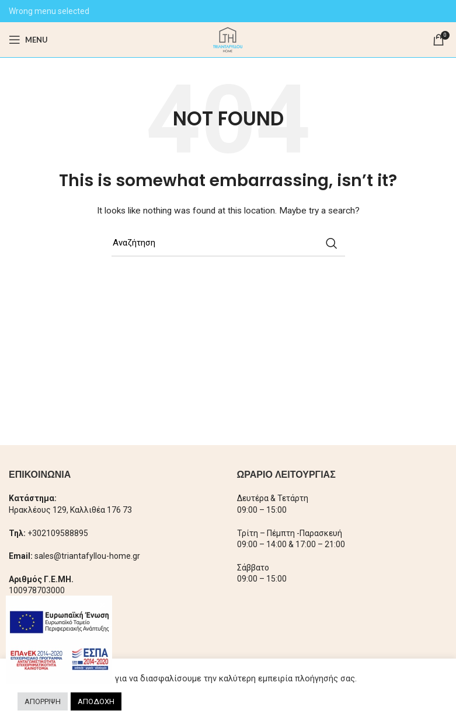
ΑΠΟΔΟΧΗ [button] (96, 701)
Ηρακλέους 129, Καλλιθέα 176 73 (70, 509)
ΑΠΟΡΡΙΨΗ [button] (43, 701)
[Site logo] (228, 39)
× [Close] (102, 605)
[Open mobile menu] (28, 39)
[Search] (228, 243)
